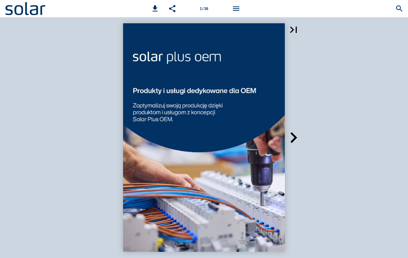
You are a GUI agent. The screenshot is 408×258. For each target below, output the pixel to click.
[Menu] (236, 8)
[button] (155, 8)
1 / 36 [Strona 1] (204, 9)
